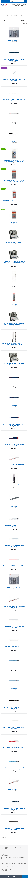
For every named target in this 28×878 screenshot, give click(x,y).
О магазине (7, 863)
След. (7, 836)
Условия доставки (15, 864)
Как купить (3, 864)
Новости (11, 863)
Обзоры (11, 866)
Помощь (21, 864)
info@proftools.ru (4, 849)
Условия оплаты (9, 864)
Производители (7, 866)
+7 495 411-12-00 (4, 848)
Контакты (3, 863)
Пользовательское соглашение (20, 863)
